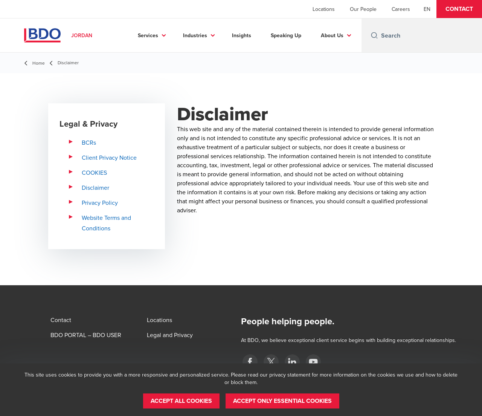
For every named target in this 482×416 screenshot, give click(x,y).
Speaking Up (312, 35)
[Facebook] (250, 362)
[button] (459, 9)
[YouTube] (313, 362)
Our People (363, 9)
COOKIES (94, 172)
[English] (427, 9)
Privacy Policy (100, 202)
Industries (222, 35)
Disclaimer (95, 187)
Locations (324, 9)
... (351, 35)
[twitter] (271, 362)
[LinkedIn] (292, 362)
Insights (268, 35)
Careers (401, 9)
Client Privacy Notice (109, 157)
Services (175, 35)
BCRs (89, 142)
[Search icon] (374, 35)
